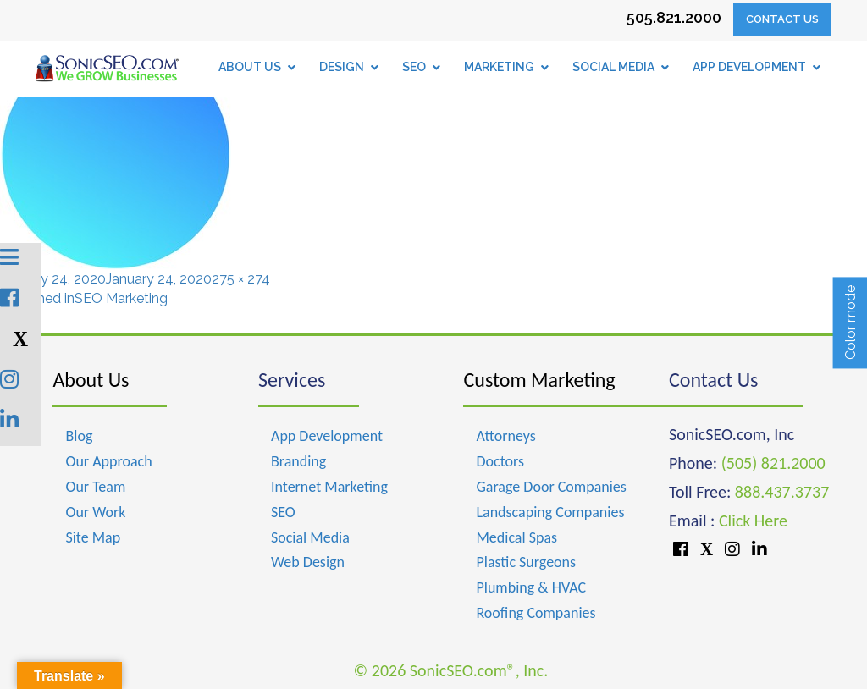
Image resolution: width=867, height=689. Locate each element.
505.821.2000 (674, 17)
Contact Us (782, 19)
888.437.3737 (782, 492)
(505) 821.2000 (773, 463)
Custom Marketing (539, 379)
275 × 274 (241, 279)
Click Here (753, 520)
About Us (90, 379)
